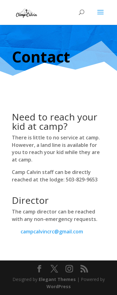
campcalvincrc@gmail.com (52, 231)
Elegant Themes (57, 279)
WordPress (58, 286)
